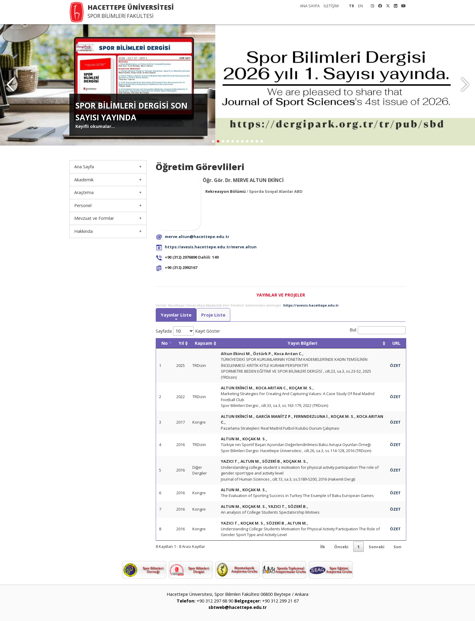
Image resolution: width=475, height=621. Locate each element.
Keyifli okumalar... (95, 126)
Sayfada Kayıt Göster (188, 331)
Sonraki (376, 546)
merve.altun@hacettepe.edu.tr (197, 236)
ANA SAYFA (310, 5)
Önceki (341, 546)
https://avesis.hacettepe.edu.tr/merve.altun (211, 247)
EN (360, 5)
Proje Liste (213, 315)
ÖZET (395, 365)
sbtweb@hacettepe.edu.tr (237, 607)
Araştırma (84, 192)
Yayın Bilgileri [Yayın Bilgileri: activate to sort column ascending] (302, 343)
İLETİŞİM (331, 5)
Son (397, 546)
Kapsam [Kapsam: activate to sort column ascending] (203, 343)
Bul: (378, 330)
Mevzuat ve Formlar (94, 218)
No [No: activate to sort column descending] (164, 343)
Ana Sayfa (84, 167)
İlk (322, 546)
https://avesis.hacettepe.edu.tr (311, 305)
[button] (465, 85)
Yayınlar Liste (176, 315)
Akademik (84, 180)
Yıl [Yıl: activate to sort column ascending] (181, 343)
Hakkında (83, 231)
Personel (82, 205)
